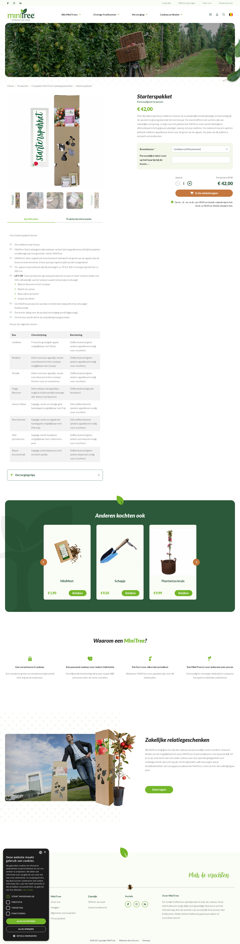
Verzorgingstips (25, 475)
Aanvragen (159, 789)
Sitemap (146, 940)
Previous (4, 141)
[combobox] (40, 852)
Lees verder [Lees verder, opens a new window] (28, 890)
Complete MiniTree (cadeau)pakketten (52, 85)
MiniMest (67, 581)
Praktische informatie (78, 218)
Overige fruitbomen (106, 14)
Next (105, 141)
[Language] (231, 15)
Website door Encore (129, 940)
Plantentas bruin (172, 581)
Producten (22, 85)
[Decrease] (189, 183)
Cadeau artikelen (171, 14)
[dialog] (26, 895)
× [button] (45, 852)
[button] (26, 936)
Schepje (120, 581)
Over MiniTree (170, 895)
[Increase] (177, 183)
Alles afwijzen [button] (26, 929)
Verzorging (140, 14)
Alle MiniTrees (71, 14)
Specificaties (31, 218)
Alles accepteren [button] (26, 921)
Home (10, 85)
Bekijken (77, 593)
